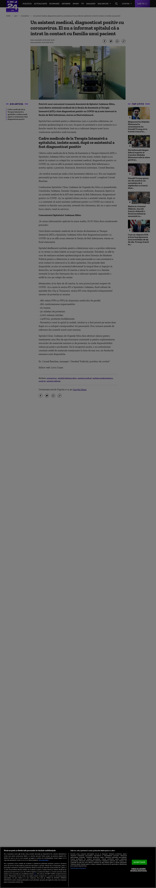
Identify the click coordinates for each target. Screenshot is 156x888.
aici (35, 874)
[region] (78, 867)
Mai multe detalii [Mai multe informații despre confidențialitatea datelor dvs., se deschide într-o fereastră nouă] (44, 860)
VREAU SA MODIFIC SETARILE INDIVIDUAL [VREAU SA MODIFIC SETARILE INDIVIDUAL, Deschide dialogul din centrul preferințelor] (138, 870)
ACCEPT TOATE (139, 862)
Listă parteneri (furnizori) (78, 868)
